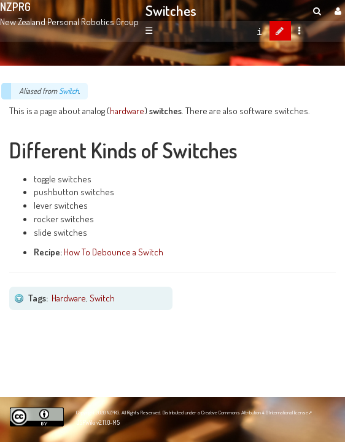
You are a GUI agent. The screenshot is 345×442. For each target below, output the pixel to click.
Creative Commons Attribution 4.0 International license (254, 412)
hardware (127, 110)
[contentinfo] (259, 31)
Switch (69, 91)
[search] (317, 10)
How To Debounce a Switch (113, 252)
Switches (170, 10)
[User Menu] (336, 10)
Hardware (69, 298)
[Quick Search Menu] (317, 10)
